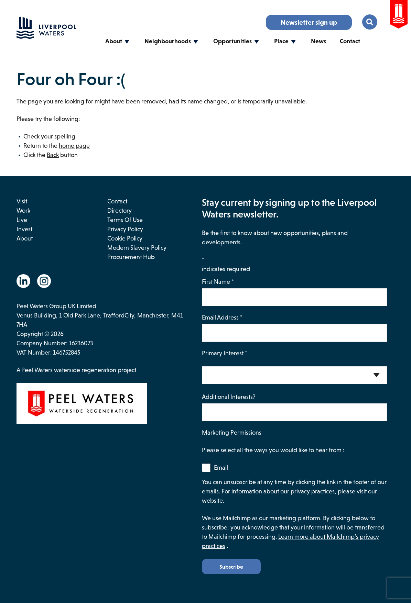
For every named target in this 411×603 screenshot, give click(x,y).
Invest (24, 229)
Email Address (222, 317)
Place (281, 41)
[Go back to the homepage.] (46, 36)
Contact (350, 41)
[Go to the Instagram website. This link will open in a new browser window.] (44, 281)
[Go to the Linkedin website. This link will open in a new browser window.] (23, 281)
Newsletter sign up (309, 22)
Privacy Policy (125, 229)
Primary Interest (224, 353)
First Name (218, 281)
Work (23, 210)
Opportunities (232, 41)
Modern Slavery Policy (136, 247)
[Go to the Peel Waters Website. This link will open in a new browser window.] (399, 15)
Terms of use (125, 219)
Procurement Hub (131, 257)
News (318, 41)
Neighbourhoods (167, 41)
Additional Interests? (229, 396)
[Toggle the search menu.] (369, 22)
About (113, 41)
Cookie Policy (124, 238)
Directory (119, 210)
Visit (22, 201)
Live (22, 219)
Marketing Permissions (231, 432)
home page (74, 145)
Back (53, 155)
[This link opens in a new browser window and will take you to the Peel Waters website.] (109, 405)
